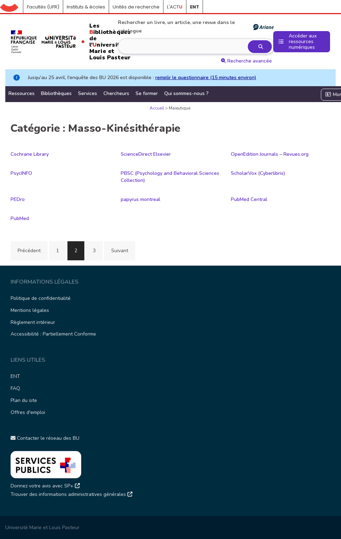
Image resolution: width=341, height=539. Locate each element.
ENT (15, 376)
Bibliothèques (56, 93)
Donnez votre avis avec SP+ (45, 485)
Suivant (119, 250)
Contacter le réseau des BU (45, 438)
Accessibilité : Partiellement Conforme (53, 334)
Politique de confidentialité (41, 298)
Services (87, 93)
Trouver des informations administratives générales (71, 494)
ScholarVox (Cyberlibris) (258, 173)
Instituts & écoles (86, 7)
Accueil (11, 7)
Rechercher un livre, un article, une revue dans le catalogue (195, 26)
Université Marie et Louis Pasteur (42, 527)
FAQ (15, 388)
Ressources (21, 93)
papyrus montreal (140, 199)
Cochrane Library (30, 154)
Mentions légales (30, 310)
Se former (147, 93)
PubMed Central (249, 199)
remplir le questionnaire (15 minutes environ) (205, 77)
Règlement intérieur (33, 322)
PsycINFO (21, 173)
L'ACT (175, 7)
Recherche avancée (246, 61)
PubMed (20, 218)
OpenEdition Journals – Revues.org (270, 154)
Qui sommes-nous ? (186, 93)
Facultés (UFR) (43, 7)
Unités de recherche (136, 7)
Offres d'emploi (28, 412)
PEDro (18, 199)
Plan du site (24, 400)
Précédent (29, 250)
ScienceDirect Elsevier (146, 154)
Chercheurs (116, 93)
